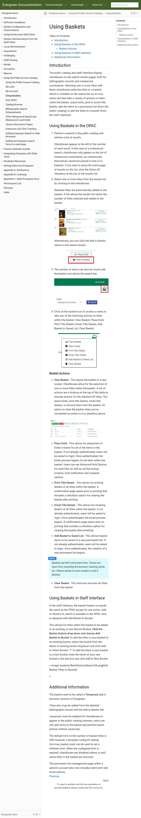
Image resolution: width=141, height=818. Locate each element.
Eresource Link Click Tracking (21, 128)
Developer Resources (15, 161)
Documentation (54, 4)
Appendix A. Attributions (16, 170)
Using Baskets (13, 95)
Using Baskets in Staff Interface (127, 39)
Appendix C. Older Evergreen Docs (21, 178)
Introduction (10, 18)
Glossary (8, 187)
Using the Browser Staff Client (19, 34)
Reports (8, 73)
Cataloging (9, 55)
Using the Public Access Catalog (20, 77)
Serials (7, 64)
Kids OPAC (11, 100)
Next (106, 780)
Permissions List (12, 183)
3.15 (133, 13)
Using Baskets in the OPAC (126, 29)
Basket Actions (126, 35)
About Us (97, 4)
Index (6, 192)
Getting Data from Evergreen (18, 165)
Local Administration (14, 46)
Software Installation (14, 22)
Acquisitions (10, 51)
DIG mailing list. (96, 788)
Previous (54, 776)
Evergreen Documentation (22, 5)
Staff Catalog (10, 60)
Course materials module (17, 149)
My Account (12, 91)
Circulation (9, 68)
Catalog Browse (14, 104)
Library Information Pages (19, 124)
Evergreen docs (10, 13)
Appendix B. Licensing (15, 174)
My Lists (10, 86)
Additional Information (127, 45)
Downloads (77, 4)
